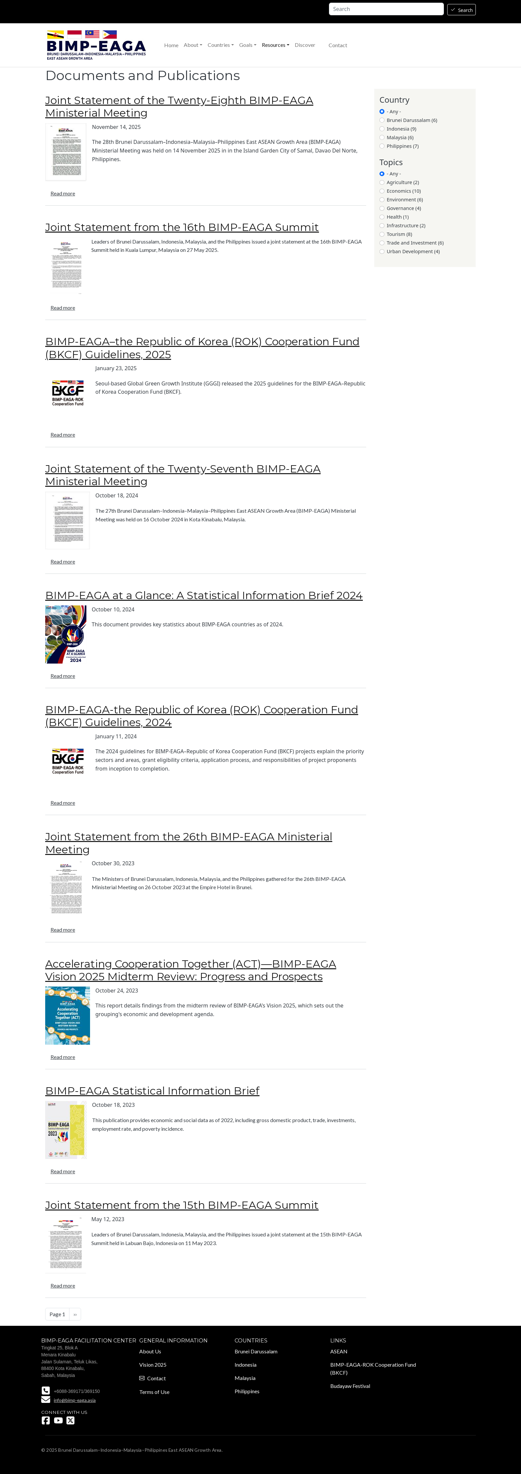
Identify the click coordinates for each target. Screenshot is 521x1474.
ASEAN (339, 1351)
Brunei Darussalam (256, 1351)
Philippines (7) (403, 146)
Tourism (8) (399, 234)
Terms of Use (154, 1392)
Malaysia (245, 1378)
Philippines (247, 1391)
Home (171, 45)
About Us (150, 1351)
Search (465, 10)
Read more (63, 193)
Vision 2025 (152, 1364)
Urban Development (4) (413, 251)
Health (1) (398, 216)
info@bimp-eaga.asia (75, 1400)
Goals (246, 45)
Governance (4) (404, 208)
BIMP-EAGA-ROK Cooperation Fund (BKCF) (373, 1368)
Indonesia (246, 1364)
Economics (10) (404, 190)
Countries (219, 45)
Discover (305, 45)
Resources (273, 45)
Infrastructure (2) (406, 225)
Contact (338, 45)
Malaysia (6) (400, 137)
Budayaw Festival (350, 1386)
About (191, 45)
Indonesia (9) (401, 128)
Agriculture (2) (403, 182)
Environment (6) (405, 199)
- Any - (394, 111)
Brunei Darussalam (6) (412, 120)
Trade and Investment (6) (415, 242)
